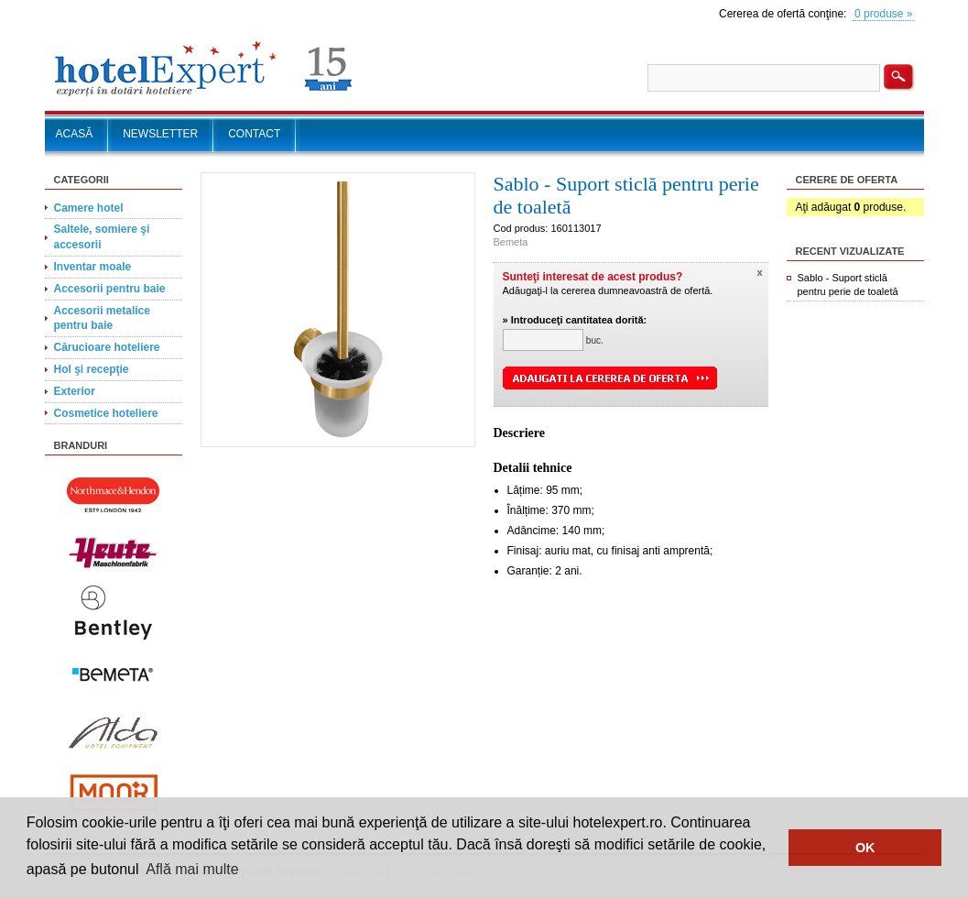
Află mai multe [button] (192, 869)
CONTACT (254, 133)
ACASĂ (74, 133)
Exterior (74, 391)
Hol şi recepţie (91, 369)
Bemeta (511, 241)
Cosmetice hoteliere (106, 413)
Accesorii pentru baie (110, 288)
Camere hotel (89, 208)
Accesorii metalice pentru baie (102, 318)
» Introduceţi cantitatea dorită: (575, 319)
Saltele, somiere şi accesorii (102, 237)
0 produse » (883, 13)
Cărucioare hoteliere (107, 347)
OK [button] (865, 847)
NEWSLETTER (160, 133)
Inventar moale (93, 266)
